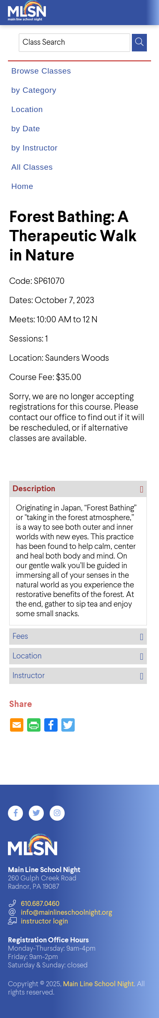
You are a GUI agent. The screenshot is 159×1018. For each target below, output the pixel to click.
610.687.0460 (33, 904)
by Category (33, 90)
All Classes (32, 167)
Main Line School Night (98, 984)
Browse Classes (41, 70)
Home (22, 186)
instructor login (38, 921)
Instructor (29, 676)
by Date (25, 128)
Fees (20, 636)
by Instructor (34, 147)
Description (34, 489)
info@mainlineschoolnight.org (60, 912)
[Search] (139, 42)
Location (27, 109)
